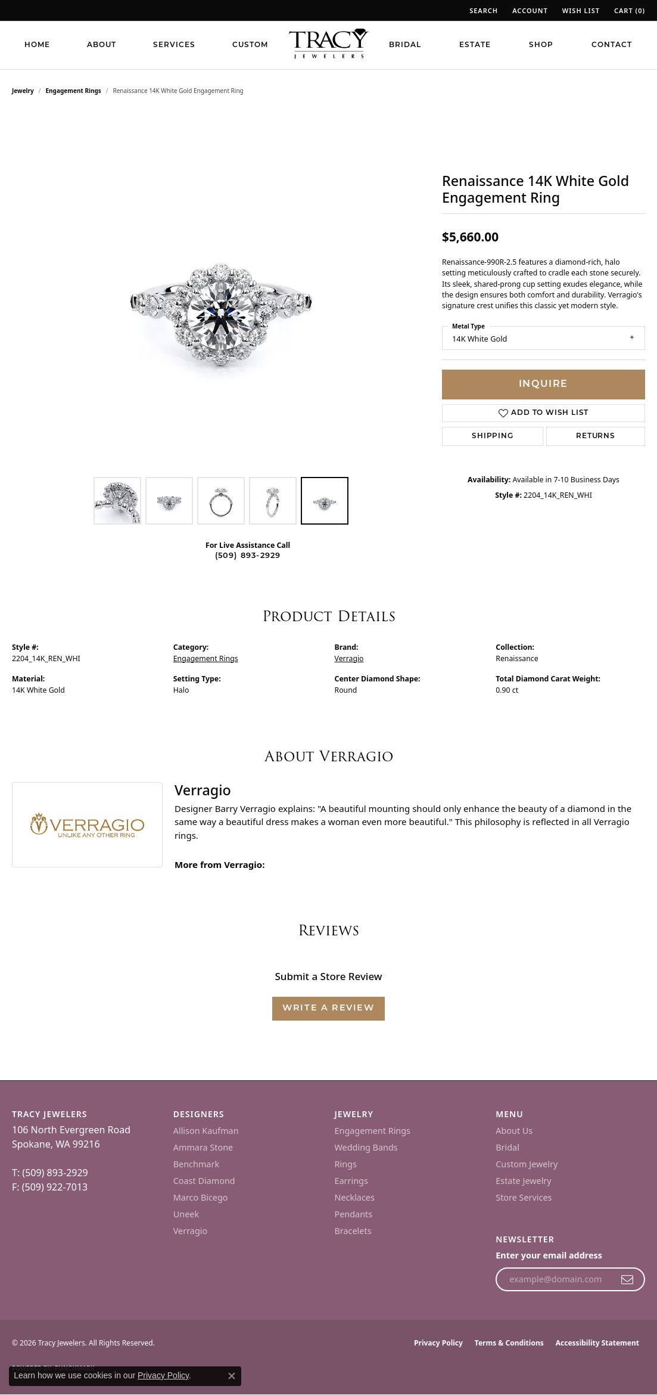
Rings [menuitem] (346, 1164)
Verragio (349, 658)
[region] (221, 292)
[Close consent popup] (231, 1376)
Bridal (405, 45)
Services (174, 45)
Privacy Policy (438, 1343)
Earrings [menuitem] (351, 1180)
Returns (595, 436)
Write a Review (328, 1008)
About (101, 45)
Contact (611, 45)
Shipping (492, 436)
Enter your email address (549, 1255)
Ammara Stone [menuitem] (203, 1147)
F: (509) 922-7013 (50, 1187)
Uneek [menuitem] (186, 1214)
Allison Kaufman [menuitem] (206, 1130)
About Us (514, 1130)
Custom (250, 45)
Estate (475, 45)
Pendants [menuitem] (354, 1214)
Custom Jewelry (527, 1164)
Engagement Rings (73, 90)
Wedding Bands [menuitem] (366, 1147)
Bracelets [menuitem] (353, 1230)
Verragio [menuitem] (190, 1230)
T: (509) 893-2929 (50, 1172)
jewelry (23, 90)
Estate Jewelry (523, 1180)
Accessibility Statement (597, 1343)
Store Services (524, 1197)
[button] (482, 10)
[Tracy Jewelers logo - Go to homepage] (328, 44)
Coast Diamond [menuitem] (204, 1180)
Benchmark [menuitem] (196, 1164)
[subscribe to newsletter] (627, 1279)
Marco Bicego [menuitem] (200, 1197)
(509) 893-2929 (248, 556)
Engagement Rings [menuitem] (373, 1130)
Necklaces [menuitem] (355, 1197)
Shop (541, 45)
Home (37, 45)
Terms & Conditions (509, 1343)
